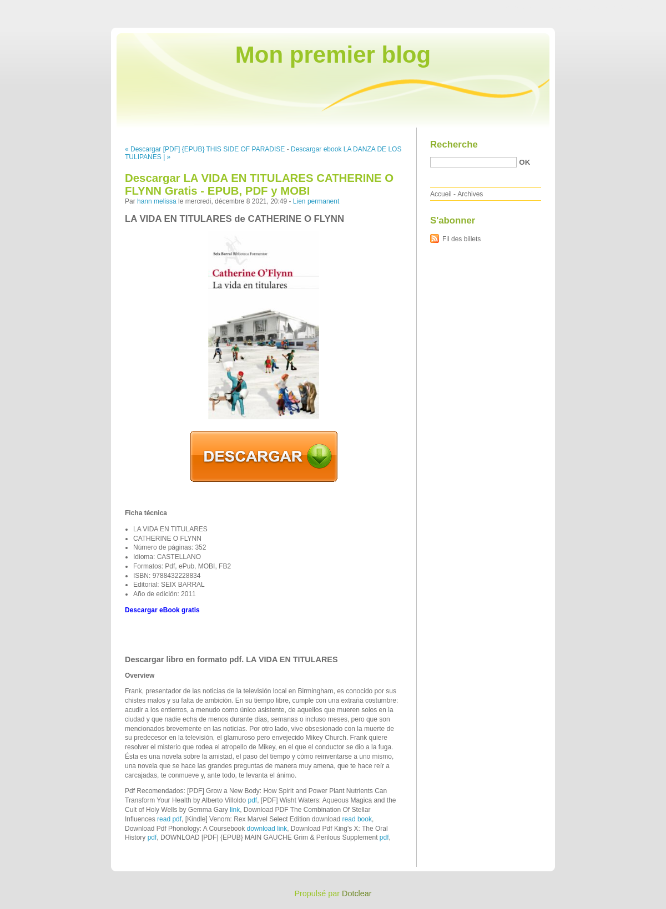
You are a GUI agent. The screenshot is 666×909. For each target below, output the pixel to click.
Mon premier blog (333, 55)
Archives (470, 194)
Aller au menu (578, 8)
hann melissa (156, 201)
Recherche (454, 144)
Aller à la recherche (633, 8)
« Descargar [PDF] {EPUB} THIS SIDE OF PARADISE (205, 149)
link (235, 810)
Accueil (441, 194)
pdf (252, 800)
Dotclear (357, 893)
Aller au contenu (530, 8)
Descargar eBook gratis (162, 610)
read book (357, 819)
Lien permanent (316, 201)
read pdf (169, 819)
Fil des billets (461, 239)
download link (266, 828)
